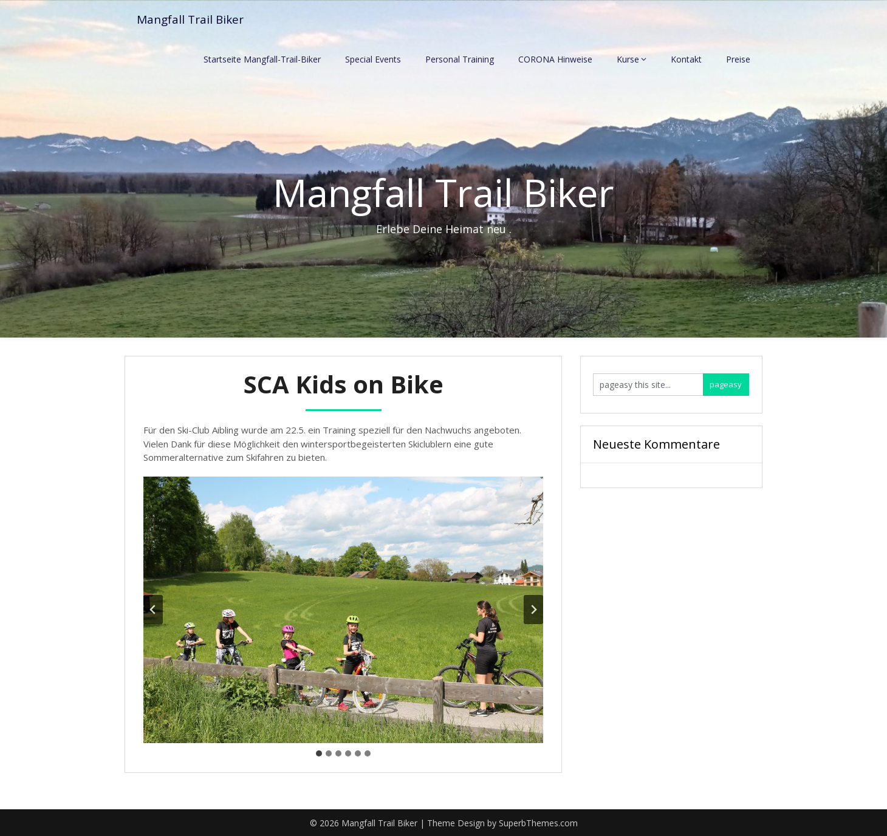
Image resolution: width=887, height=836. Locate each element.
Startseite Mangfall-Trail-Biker (262, 59)
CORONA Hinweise (555, 59)
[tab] (319, 753)
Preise (738, 59)
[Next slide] (533, 609)
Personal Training (459, 59)
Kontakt (686, 59)
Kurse (628, 59)
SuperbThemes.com (538, 823)
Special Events (373, 59)
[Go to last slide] (153, 609)
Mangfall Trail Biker (193, 20)
